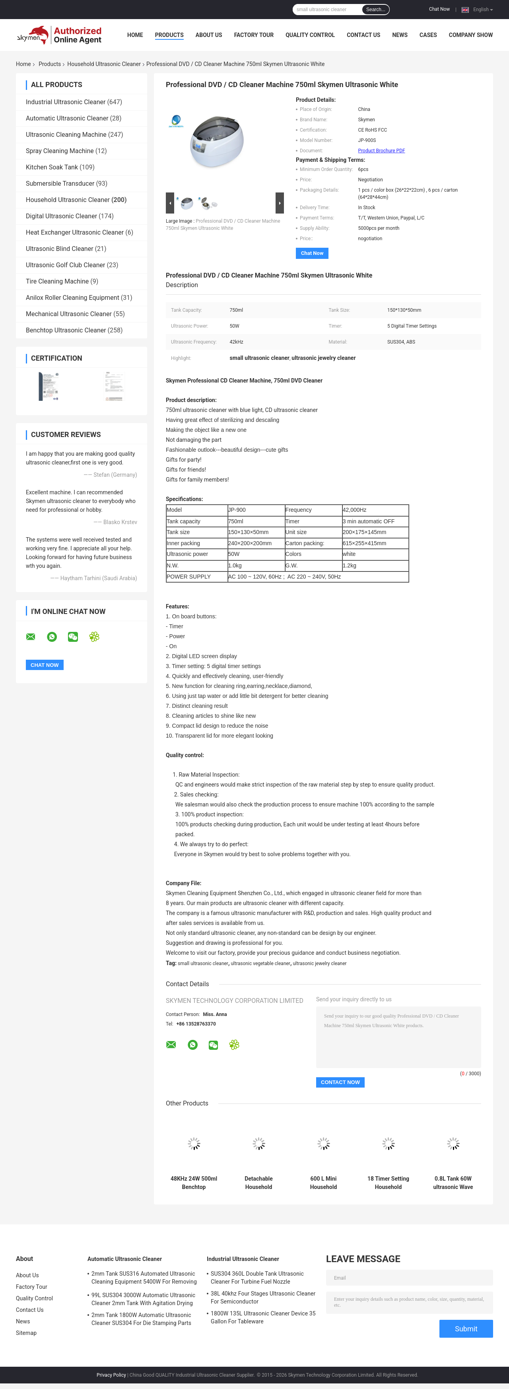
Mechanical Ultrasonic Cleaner (69, 314)
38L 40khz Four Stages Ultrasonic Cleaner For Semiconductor (263, 1297)
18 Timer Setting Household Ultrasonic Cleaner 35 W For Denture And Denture (388, 1183)
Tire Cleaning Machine (57, 281)
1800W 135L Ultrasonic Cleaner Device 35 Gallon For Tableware (263, 1317)
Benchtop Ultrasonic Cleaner (66, 330)
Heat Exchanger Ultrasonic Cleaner (75, 232)
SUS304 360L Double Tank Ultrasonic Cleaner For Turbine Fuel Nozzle (257, 1277)
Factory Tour (254, 35)
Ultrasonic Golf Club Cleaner (65, 265)
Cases (428, 35)
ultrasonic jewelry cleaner (319, 963)
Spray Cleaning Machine (60, 151)
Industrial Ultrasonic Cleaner (65, 102)
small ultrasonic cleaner (203, 963)
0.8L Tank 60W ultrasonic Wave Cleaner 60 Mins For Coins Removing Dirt (453, 1183)
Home (135, 35)
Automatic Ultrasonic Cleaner (67, 118)
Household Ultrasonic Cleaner (104, 64)
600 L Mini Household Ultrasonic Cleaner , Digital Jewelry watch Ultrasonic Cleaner (324, 1183)
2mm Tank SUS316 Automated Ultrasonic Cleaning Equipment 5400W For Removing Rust (144, 1278)
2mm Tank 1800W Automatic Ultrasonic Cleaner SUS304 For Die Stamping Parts (141, 1319)
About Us (209, 35)
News (400, 35)
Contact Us (363, 35)
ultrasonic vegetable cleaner (260, 963)
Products (169, 35)
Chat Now (439, 9)
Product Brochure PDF (381, 150)
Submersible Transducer (60, 183)
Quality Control (310, 35)
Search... (375, 9)
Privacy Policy (111, 1375)
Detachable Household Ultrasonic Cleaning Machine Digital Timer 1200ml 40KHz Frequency (258, 1183)
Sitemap (26, 1333)
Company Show (471, 35)
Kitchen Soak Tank (52, 167)
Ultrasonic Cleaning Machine (66, 134)
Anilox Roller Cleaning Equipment (72, 297)
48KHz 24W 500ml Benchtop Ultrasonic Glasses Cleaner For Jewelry (194, 1183)
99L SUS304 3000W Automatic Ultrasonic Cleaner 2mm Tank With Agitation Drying (143, 1299)
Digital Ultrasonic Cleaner (61, 216)
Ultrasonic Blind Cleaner (59, 249)
